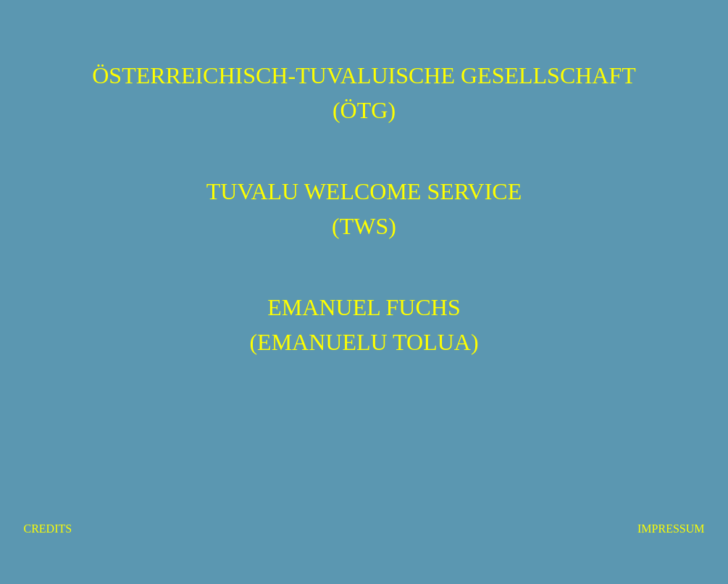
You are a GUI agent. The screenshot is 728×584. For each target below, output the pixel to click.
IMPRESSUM (670, 528)
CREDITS (48, 528)
